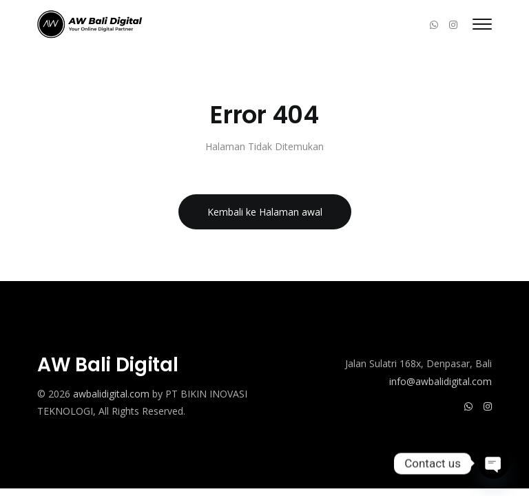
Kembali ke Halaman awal (264, 211)
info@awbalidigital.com (440, 381)
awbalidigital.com (111, 393)
